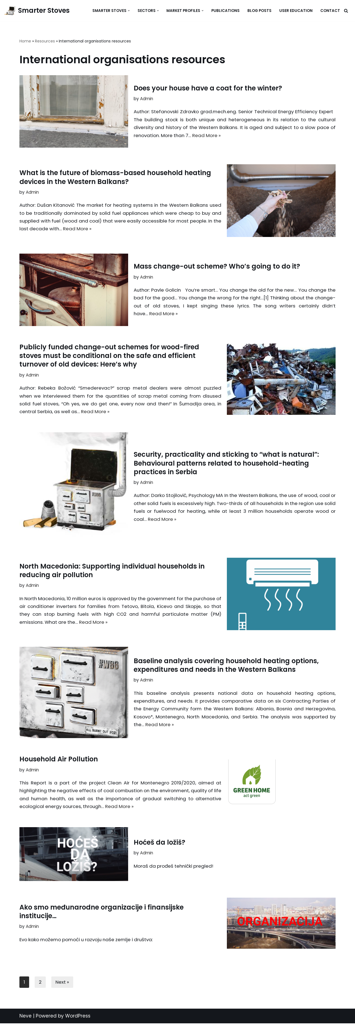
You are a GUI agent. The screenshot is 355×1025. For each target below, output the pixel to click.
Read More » (241, 135)
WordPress (77, 1017)
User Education (296, 10)
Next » (62, 983)
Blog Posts (259, 10)
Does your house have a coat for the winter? (208, 87)
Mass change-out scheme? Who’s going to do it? (217, 266)
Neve (25, 1017)
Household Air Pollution (58, 759)
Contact (330, 10)
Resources (45, 41)
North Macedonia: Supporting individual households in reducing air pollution (112, 571)
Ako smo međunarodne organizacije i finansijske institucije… (101, 913)
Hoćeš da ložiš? (159, 843)
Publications (225, 10)
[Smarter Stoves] (37, 10)
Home (25, 41)
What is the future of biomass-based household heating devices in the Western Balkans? (115, 177)
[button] (129, 11)
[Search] (346, 11)
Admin (146, 98)
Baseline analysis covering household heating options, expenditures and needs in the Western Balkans (226, 665)
